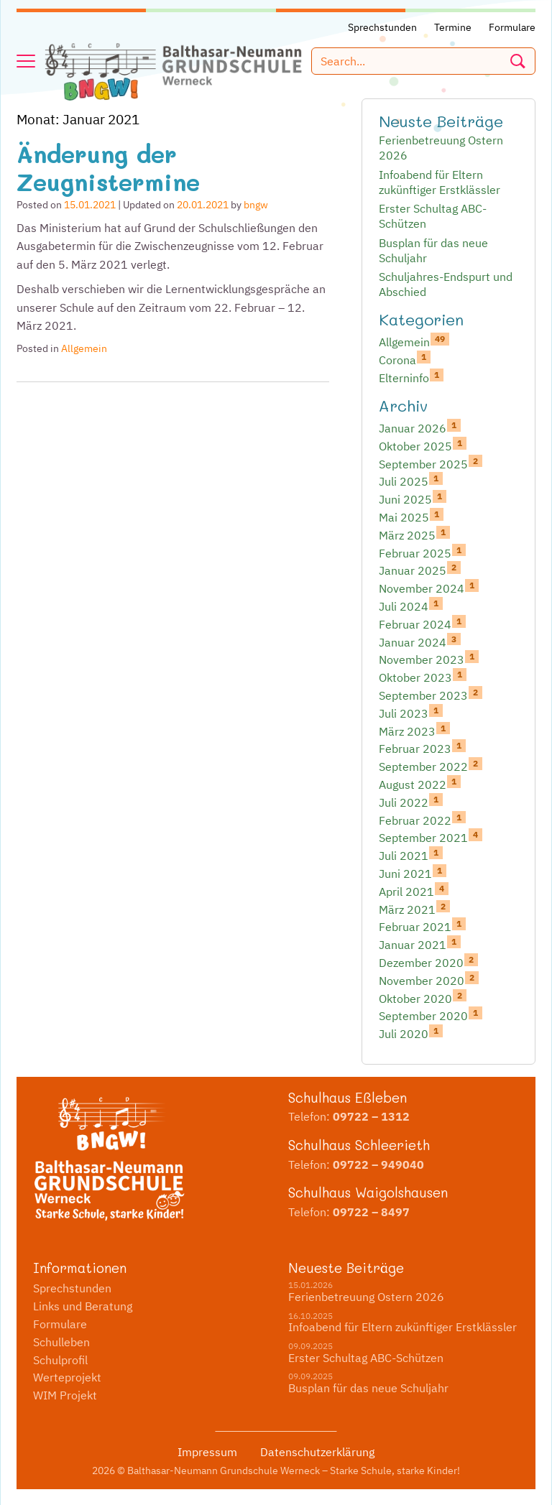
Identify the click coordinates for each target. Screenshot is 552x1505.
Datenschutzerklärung (317, 1452)
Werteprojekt (67, 1377)
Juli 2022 (411, 802)
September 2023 (430, 695)
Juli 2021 (411, 855)
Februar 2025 (422, 552)
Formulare (60, 1324)
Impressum (207, 1452)
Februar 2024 (422, 623)
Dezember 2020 (428, 962)
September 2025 (430, 463)
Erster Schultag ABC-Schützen (433, 216)
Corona (405, 359)
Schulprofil (60, 1360)
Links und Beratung (82, 1306)
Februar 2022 (422, 820)
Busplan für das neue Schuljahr (433, 250)
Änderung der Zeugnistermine (108, 167)
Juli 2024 (411, 605)
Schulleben (61, 1342)
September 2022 (430, 766)
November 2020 (429, 980)
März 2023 (414, 730)
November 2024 (429, 588)
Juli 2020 (411, 1033)
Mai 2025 (411, 516)
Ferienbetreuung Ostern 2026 (441, 147)
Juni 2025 (412, 498)
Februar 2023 (422, 748)
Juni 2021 (412, 873)
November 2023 (429, 659)
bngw (256, 204)
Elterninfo (411, 377)
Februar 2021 (422, 926)
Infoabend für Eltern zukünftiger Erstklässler (439, 182)
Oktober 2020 (422, 998)
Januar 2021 (420, 944)
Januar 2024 (420, 641)
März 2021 (414, 909)
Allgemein (84, 348)
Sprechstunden (72, 1288)
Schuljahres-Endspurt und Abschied (445, 284)
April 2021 (413, 891)
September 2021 (430, 837)
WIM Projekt (65, 1395)
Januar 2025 (420, 570)
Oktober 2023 (422, 677)
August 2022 (420, 784)
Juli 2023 (411, 713)
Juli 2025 (411, 480)
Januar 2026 (420, 427)
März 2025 (414, 534)
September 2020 (430, 1015)
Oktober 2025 (422, 445)
